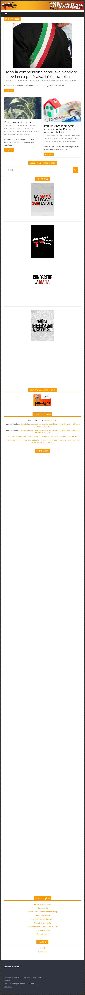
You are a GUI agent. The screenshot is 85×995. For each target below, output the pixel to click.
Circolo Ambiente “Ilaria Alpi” (42, 919)
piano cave (12, 134)
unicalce (26, 134)
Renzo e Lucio (42, 934)
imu (66, 138)
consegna (17, 128)
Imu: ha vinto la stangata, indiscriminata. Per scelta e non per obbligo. (60, 129)
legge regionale (27, 131)
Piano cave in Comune (18, 122)
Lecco (19, 131)
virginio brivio (71, 141)
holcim (14, 131)
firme (31, 128)
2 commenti (65, 135)
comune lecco (36, 80)
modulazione (72, 138)
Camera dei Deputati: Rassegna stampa (42, 912)
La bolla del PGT (50, 420)
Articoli (42, 948)
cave (33, 125)
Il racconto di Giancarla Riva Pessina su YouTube (59, 436)
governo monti (59, 138)
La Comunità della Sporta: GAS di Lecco (42, 926)
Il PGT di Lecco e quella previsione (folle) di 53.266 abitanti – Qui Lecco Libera (35, 440)
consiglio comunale (48, 80)
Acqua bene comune (42, 904)
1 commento (23, 80)
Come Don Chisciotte (42, 923)
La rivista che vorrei (42, 930)
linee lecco (59, 80)
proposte (47, 141)
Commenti (42, 952)
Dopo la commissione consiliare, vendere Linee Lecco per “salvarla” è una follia (40, 74)
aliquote (77, 135)
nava (35, 131)
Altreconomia (42, 908)
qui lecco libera (56, 141)
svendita (73, 80)
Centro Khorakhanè (42, 915)
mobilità (66, 80)
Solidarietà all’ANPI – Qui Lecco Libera (22, 436)
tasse (64, 141)
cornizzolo (25, 128)
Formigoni (7, 131)
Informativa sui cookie (12, 967)
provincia (19, 134)
